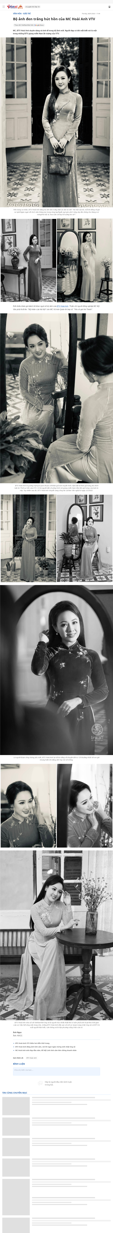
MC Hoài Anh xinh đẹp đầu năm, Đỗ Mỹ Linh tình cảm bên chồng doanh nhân (45, 1050)
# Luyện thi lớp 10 (32, 7)
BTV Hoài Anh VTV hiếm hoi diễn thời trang (32, 1043)
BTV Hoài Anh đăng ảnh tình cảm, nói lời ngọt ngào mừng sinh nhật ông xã (45, 1047)
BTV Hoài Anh (62, 306)
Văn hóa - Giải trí (22, 13)
